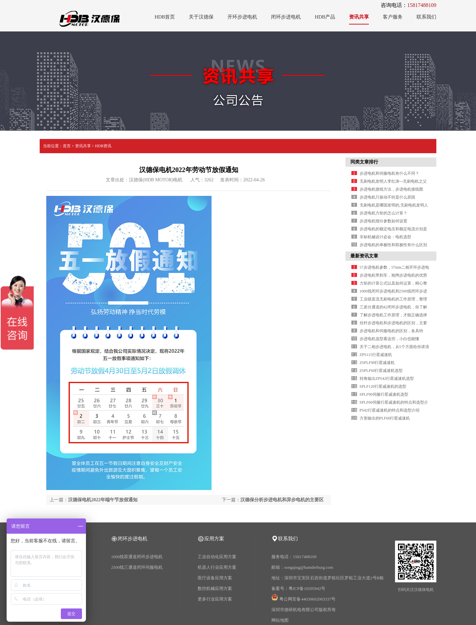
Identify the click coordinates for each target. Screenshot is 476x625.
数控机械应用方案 (215, 588)
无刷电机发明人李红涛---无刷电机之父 (393, 181)
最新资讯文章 (364, 255)
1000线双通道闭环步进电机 (137, 556)
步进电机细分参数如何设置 (383, 221)
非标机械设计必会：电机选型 (385, 237)
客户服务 (393, 17)
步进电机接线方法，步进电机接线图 (391, 189)
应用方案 (214, 538)
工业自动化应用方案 (217, 556)
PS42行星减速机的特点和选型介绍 (389, 410)
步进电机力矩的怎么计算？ (383, 213)
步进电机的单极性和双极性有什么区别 (393, 245)
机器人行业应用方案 (217, 567)
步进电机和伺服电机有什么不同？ (389, 173)
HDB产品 (325, 17)
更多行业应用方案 (215, 599)
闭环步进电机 (286, 17)
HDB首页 (165, 17)
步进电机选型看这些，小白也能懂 (389, 338)
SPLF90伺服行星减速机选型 (384, 394)
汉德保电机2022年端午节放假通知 (103, 499)
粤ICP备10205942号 (307, 588)
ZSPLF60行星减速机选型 (381, 370)
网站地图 (280, 620)
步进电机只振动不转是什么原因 (387, 197)
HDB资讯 (103, 146)
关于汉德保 (201, 17)
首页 (67, 146)
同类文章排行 (364, 161)
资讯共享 (359, 17)
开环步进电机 (242, 17)
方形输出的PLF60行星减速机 (385, 418)
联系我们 (426, 17)
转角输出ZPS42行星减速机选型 (387, 378)
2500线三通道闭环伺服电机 (137, 567)
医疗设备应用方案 (215, 577)
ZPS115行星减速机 (376, 354)
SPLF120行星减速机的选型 (383, 386)
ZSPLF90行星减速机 (377, 362)
